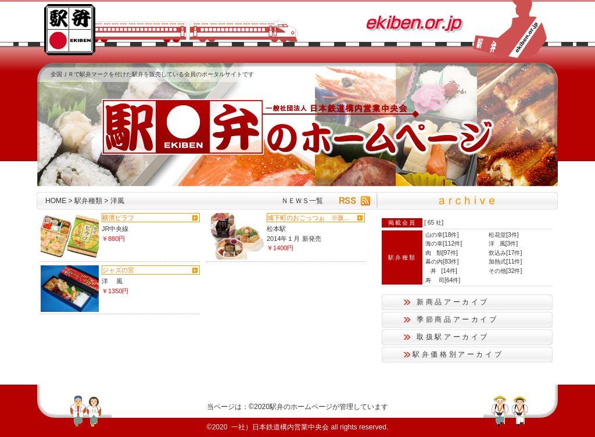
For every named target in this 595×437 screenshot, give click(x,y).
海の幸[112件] (443, 243)
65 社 (435, 222)
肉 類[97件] (441, 253)
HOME (55, 201)
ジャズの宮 (118, 270)
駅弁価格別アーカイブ (458, 354)
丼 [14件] (441, 271)
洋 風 (112, 281)
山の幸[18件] (441, 235)
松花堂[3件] (504, 235)
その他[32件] (505, 271)
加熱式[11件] (505, 261)
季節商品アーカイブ (458, 319)
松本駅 (276, 228)
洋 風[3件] (503, 243)
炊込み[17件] (505, 253)
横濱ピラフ (118, 217)
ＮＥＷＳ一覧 (302, 201)
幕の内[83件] (441, 261)
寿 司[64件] (442, 280)
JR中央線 (115, 228)
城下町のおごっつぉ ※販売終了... (310, 217)
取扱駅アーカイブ (453, 337)
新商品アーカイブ (453, 302)
